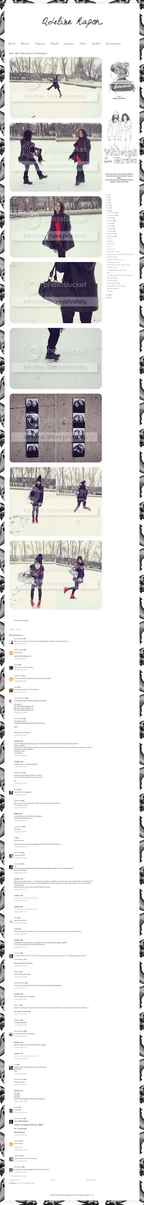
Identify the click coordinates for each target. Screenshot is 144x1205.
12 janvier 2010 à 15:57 (20, 846)
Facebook (96, 43)
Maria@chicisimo (19, 983)
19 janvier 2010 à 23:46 (20, 1161)
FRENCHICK (18, 718)
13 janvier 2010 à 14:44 (20, 1014)
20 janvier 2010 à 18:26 (20, 1172)
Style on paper (18, 638)
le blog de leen (18, 772)
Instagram (69, 43)
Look (16, 629)
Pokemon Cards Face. (113, 288)
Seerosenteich (18, 826)
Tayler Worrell (18, 650)
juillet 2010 (110, 220)
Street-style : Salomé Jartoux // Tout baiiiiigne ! (120, 275)
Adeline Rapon (18, 1118)
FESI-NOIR (17, 852)
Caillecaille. (110, 241)
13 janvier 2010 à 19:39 (20, 1047)
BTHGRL (17, 953)
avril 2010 (110, 228)
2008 (107, 297)
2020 (107, 195)
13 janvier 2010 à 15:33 (20, 1025)
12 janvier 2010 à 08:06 (20, 712)
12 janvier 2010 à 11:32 (20, 794)
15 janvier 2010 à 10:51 (20, 1112)
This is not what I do (112, 278)
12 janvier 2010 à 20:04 (20, 934)
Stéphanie (17, 1020)
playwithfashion (18, 1031)
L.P (15, 1064)
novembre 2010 (111, 215)
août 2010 (110, 218)
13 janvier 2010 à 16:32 (20, 1036)
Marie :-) (16, 1005)
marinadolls (17, 800)
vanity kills (17, 864)
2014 (107, 200)
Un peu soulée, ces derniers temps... (116, 286)
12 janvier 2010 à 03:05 (20, 681)
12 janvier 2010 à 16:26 (20, 858)
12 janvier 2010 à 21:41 (20, 947)
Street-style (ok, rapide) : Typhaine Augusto (118, 265)
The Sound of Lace (19, 698)
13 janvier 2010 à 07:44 (20, 988)
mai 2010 (110, 226)
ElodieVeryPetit (18, 1079)
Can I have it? (110, 249)
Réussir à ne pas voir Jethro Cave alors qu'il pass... (120, 254)
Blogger (92, 1195)
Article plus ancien (91, 1180)
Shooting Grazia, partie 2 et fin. (115, 259)
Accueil (11, 43)
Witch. (108, 272)
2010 (107, 210)
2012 (107, 205)
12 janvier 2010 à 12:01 (20, 820)
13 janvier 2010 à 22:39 (20, 1084)
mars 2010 (110, 231)
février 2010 (110, 233)
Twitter (82, 43)
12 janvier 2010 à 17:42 (20, 889)
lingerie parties (18, 1147)
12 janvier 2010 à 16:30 (20, 873)
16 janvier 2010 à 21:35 (20, 1135)
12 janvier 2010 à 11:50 (20, 807)
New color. (110, 238)
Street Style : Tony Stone (113, 283)
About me (25, 43)
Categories (40, 43)
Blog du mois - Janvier (113, 251)
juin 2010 (110, 223)
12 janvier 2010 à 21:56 (20, 966)
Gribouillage (17, 1167)
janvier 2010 (110, 236)
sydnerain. (17, 1156)
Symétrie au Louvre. (112, 267)
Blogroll (54, 43)
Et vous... (109, 246)
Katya (16, 1107)
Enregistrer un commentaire (19, 1176)
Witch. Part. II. (111, 244)
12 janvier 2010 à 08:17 (20, 735)
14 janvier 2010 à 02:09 (20, 1101)
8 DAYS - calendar (112, 280)
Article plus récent (15, 1180)
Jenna (16, 789)
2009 (107, 295)
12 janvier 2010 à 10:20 (20, 783)
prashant (16, 1141)
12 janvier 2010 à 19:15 (20, 923)
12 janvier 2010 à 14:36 (20, 832)
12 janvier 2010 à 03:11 (20, 692)
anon (15, 687)
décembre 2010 (111, 213)
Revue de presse (113, 43)
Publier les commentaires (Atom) (26, 1183)
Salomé (19, 629)
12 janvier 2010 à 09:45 (20, 766)
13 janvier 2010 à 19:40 (20, 1058)
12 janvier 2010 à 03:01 (20, 670)
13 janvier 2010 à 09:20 (20, 999)
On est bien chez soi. (112, 257)
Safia (15, 918)
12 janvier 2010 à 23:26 (20, 977)
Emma (16, 665)
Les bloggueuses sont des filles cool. (117, 270)
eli (14, 838)
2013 (107, 202)
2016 (107, 197)
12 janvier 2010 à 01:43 (20, 658)
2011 (107, 208)
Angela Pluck (18, 676)
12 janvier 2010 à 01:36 (20, 644)
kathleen (16, 972)
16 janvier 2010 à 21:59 (20, 1150)
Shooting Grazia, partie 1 (113, 262)
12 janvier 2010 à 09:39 (20, 755)
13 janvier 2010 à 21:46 (20, 1073)
